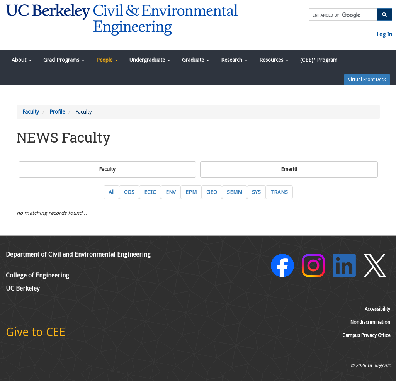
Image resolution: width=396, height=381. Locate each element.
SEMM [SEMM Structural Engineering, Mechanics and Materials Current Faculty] (234, 192)
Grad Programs (64, 60)
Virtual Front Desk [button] (367, 79)
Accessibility (377, 309)
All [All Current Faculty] (111, 192)
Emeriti (289, 169)
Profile (57, 112)
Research (234, 60)
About (22, 60)
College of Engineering (37, 275)
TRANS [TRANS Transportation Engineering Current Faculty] (279, 192)
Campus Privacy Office (366, 335)
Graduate (195, 60)
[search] (342, 15)
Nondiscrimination (370, 322)
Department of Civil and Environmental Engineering (78, 254)
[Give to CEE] (35, 334)
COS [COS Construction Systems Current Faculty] (129, 192)
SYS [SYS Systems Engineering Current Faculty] (256, 192)
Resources (274, 60)
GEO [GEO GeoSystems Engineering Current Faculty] (211, 192)
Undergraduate (149, 60)
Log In (384, 34)
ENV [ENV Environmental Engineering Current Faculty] (171, 192)
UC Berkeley (23, 288)
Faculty (30, 112)
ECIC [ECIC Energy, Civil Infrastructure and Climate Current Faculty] (150, 192)
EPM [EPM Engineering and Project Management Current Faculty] (191, 192)
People (107, 60)
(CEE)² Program (318, 60)
